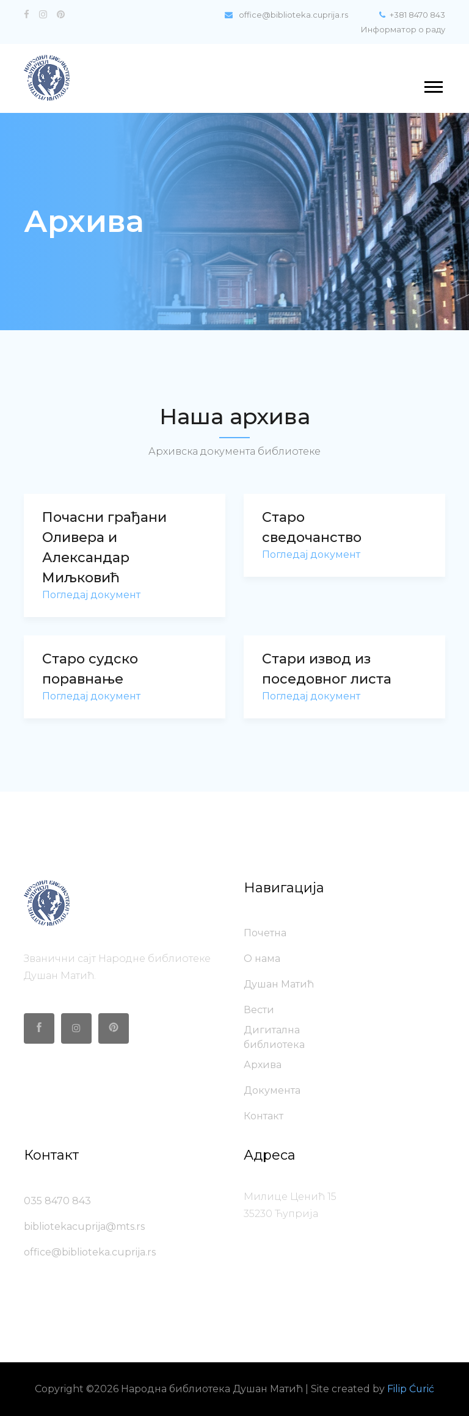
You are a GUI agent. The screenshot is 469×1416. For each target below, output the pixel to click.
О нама (262, 958)
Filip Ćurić (411, 1389)
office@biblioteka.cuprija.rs (284, 15)
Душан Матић (279, 984)
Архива (263, 1065)
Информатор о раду (403, 29)
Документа (272, 1090)
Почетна (265, 933)
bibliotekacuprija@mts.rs (84, 1226)
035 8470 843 (57, 1201)
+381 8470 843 (412, 15)
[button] (432, 84)
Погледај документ (91, 595)
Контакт (263, 1116)
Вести (259, 1010)
